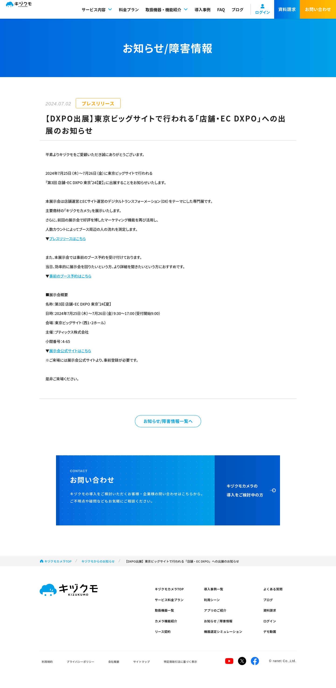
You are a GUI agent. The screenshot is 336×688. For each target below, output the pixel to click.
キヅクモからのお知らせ (98, 563)
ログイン (271, 627)
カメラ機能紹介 (167, 627)
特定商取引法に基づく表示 (179, 670)
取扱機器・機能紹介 (167, 9)
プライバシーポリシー (79, 670)
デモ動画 (271, 639)
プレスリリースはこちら (67, 238)
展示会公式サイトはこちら (70, 350)
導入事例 (202, 9)
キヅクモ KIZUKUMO (23, 9)
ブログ (237, 9)
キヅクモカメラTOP (58, 563)
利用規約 (46, 670)
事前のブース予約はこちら (70, 276)
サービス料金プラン (171, 603)
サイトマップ (139, 670)
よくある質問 (274, 591)
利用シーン (213, 603)
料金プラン (129, 9)
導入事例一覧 (215, 591)
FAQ (221, 9)
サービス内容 (97, 9)
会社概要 (112, 670)
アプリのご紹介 (217, 615)
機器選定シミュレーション (225, 639)
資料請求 (271, 615)
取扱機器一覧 (166, 615)
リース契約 (164, 639)
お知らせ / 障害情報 (220, 627)
